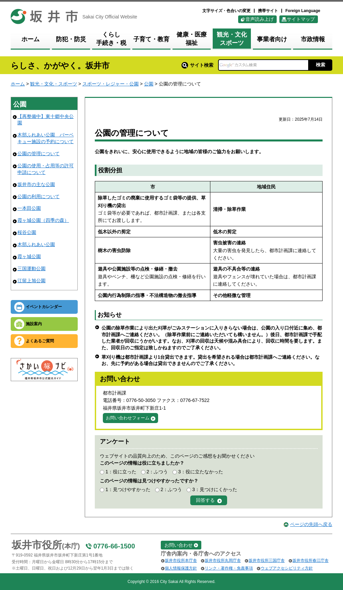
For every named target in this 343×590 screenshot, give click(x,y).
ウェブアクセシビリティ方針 (287, 568)
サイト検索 (197, 65)
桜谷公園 (26, 232)
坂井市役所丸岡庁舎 (223, 560)
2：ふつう (157, 471)
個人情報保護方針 (181, 568)
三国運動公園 (31, 268)
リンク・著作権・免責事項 (229, 568)
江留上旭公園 (31, 280)
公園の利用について (38, 196)
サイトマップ (301, 19)
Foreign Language (302, 10)
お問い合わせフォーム (127, 417)
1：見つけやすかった (128, 489)
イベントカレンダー (44, 306)
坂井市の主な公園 (36, 184)
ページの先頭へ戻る (311, 524)
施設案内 (34, 323)
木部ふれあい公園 (36, 244)
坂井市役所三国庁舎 (267, 560)
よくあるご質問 (40, 341)
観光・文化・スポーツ (53, 83)
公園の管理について (38, 153)
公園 (148, 83)
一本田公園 (29, 208)
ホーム (18, 83)
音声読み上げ (260, 19)
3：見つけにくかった (214, 489)
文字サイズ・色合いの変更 (226, 10)
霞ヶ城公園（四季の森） (43, 220)
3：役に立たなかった (200, 471)
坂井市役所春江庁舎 (310, 560)
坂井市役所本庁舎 (181, 560)
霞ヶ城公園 (29, 256)
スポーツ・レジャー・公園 (110, 83)
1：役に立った (121, 471)
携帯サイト (268, 10)
